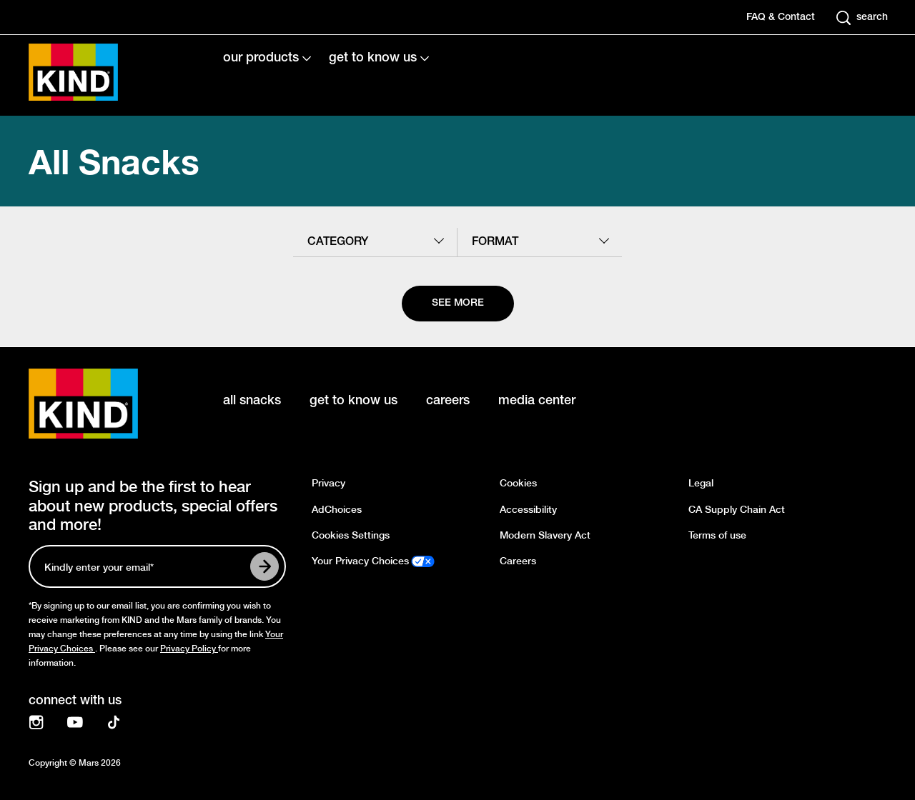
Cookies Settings (351, 535)
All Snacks (114, 161)
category (337, 242)
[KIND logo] (104, 404)
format (495, 242)
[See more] (458, 303)
